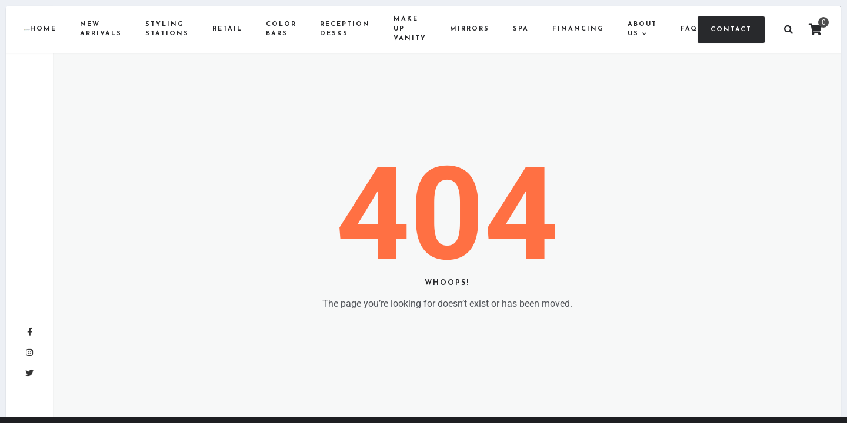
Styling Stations (167, 29)
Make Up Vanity (410, 29)
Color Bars (281, 29)
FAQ (689, 29)
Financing (578, 29)
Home (43, 29)
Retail (227, 29)
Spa (521, 29)
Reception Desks (345, 29)
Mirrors (469, 29)
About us (642, 29)
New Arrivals (101, 29)
